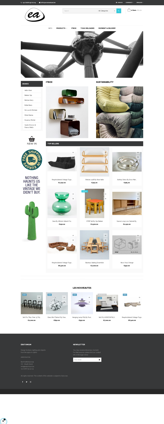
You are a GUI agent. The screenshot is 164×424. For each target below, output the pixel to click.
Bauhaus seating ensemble (94, 263)
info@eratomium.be (47, 2)
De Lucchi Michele (31, 110)
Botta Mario (28, 105)
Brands (25, 84)
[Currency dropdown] (129, 2)
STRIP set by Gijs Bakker (94, 221)
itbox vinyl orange (127, 263)
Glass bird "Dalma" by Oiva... (56, 317)
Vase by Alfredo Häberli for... (62, 221)
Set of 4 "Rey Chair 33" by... (32, 317)
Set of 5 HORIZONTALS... (107, 317)
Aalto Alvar (28, 90)
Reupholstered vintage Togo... (62, 179)
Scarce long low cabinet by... (127, 221)
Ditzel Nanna (29, 115)
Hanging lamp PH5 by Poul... (82, 317)
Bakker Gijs (28, 95)
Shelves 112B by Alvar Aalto (94, 179)
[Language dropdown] (139, 2)
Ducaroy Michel (30, 120)
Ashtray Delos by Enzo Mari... (127, 179)
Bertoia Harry (29, 100)
